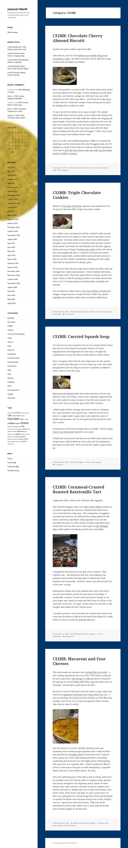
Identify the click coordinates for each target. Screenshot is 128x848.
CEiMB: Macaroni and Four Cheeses (79, 661)
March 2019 (12, 175)
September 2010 (14, 203)
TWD (9, 386)
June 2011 (11, 183)
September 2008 (14, 283)
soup (9, 374)
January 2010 (13, 223)
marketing (12, 354)
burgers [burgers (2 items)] (27, 413)
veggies (10, 394)
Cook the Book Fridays (16, 334)
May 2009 (11, 251)
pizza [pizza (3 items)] (9, 437)
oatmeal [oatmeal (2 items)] (13, 434)
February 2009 (13, 263)
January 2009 (13, 267)
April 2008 (11, 303)
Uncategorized (13, 390)
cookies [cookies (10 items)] (11, 423)
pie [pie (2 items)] (29, 434)
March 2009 (12, 259)
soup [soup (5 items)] (26, 439)
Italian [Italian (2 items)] (15, 431)
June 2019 (11, 167)
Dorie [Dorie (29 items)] (25, 423)
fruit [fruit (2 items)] (17, 429)
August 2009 (12, 239)
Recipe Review (13, 362)
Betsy (10, 96)
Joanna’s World (17, 9)
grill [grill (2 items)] (29, 429)
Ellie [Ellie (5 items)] (22, 426)
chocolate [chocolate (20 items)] (13, 419)
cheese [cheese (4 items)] (18, 416)
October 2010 (13, 199)
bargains (11, 318)
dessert (10, 342)
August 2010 (12, 207)
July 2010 (11, 211)
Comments (13, 466)
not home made (13, 358)
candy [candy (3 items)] (14, 416)
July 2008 (11, 291)
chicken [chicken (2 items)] (23, 415)
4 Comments (69, 636)
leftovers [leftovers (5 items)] (20, 431)
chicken (11, 330)
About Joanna (13, 32)
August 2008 (12, 287)
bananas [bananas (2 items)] (10, 413)
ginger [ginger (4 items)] (25, 429)
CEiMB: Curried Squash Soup (81, 336)
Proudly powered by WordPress (65, 843)
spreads (11, 378)
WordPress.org (13, 470)
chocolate (102, 312)
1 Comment (58, 465)
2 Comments (64, 170)
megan (10, 115)
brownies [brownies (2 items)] (22, 413)
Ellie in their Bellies (93, 507)
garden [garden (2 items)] (20, 429)
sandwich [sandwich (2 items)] (16, 439)
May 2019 (11, 171)
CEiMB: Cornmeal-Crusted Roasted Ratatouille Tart (78, 489)
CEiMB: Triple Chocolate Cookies (77, 195)
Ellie (54, 170)
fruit (9, 346)
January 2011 (13, 191)
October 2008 (13, 279)
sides (9, 370)
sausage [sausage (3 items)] (21, 439)
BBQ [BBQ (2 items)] (13, 413)
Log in (10, 458)
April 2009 (11, 255)
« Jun (12, 152)
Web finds (11, 398)
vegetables (57, 636)
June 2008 (11, 295)
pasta (55, 825)
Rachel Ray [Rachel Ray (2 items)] (10, 439)
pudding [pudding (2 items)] (17, 436)
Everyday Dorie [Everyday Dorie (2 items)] (12, 429)
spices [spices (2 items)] (9, 441)
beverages (12, 322)
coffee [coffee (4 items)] (22, 419)
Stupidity (11, 382)
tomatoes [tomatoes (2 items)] (17, 441)
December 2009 (13, 227)
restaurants (12, 366)
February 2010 (13, 219)
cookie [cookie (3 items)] (26, 419)
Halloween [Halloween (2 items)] (10, 431)
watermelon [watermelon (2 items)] (11, 444)
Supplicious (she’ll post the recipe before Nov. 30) (84, 694)
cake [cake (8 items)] (10, 415)
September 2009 (14, 235)
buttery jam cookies (87, 249)
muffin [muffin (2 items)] (9, 434)
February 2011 (13, 187)
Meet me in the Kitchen (63, 393)
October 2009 (13, 231)
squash (98, 462)
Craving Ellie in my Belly (96, 672)
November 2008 (14, 275)
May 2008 (11, 299)
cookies (105, 168)
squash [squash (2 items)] (12, 441)
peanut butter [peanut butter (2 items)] (24, 434)
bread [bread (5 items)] (17, 413)
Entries (12, 462)
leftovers (11, 350)
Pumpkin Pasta (75, 754)
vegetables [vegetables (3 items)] (23, 441)
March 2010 (12, 215)
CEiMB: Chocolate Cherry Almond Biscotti (78, 38)
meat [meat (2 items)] (25, 431)
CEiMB (10, 326)
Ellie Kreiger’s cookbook (83, 678)
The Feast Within (90, 291)
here (108, 99)
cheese (101, 823)
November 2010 (14, 195)
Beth (9, 109)
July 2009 (11, 243)
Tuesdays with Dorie (72, 206)
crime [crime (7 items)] (17, 423)
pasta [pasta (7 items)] (18, 434)
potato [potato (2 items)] (13, 436)
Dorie (73, 249)
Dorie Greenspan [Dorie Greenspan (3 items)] (13, 426)
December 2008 (13, 271)
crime (10, 338)
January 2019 (13, 179)
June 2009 (11, 247)
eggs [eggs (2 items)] (19, 426)
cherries (99, 168)
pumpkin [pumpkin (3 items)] (23, 437)
